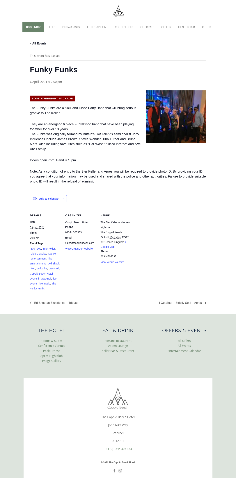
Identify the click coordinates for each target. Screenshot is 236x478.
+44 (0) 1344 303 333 (118, 449)
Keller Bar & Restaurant (118, 351)
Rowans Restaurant (118, 341)
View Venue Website (112, 262)
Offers (166, 27)
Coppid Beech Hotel (41, 273)
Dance (52, 253)
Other (206, 27)
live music (44, 283)
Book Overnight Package (52, 98)
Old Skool (53, 263)
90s (38, 248)
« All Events (38, 43)
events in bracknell (40, 278)
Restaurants (71, 27)
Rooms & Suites (52, 341)
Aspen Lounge (118, 346)
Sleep (51, 27)
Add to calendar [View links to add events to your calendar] (49, 198)
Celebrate (147, 27)
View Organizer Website (79, 248)
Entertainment (97, 27)
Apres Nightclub (51, 356)
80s (32, 248)
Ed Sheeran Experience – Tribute (55, 302)
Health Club (186, 27)
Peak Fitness (51, 351)
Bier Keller (48, 248)
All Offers (184, 341)
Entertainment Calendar (184, 351)
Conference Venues (51, 346)
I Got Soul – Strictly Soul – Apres (181, 302)
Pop (32, 268)
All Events (184, 346)
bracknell (54, 268)
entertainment (38, 258)
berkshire (42, 268)
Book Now (33, 27)
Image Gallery (51, 361)
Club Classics (38, 253)
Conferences (124, 27)
